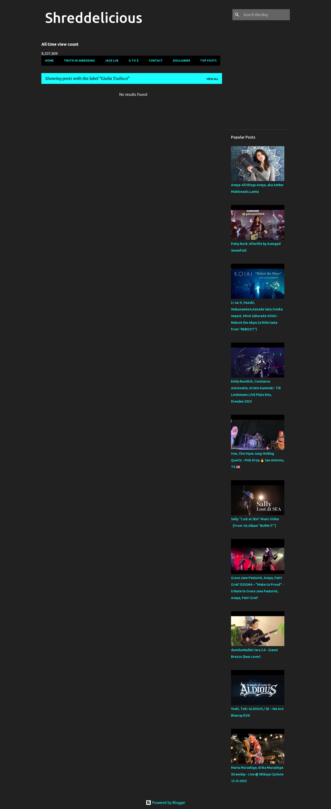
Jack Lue (112, 60)
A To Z (134, 60)
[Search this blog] (266, 14)
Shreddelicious (93, 17)
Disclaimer (181, 60)
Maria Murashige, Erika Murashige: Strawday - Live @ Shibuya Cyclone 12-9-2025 (257, 774)
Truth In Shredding (79, 60)
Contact (156, 60)
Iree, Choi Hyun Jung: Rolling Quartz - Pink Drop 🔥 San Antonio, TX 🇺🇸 (257, 460)
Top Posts (208, 60)
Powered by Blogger (165, 802)
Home (49, 60)
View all (212, 78)
